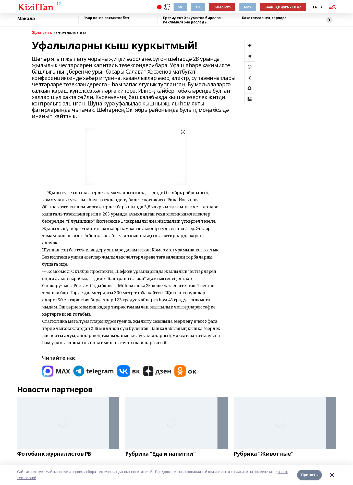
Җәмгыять (42, 33)
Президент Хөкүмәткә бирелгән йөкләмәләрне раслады (193, 20)
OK (198, 7)
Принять (309, 474)
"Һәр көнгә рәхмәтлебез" (107, 18)
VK (180, 7)
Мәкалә (26, 18)
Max (247, 7)
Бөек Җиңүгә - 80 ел (282, 7)
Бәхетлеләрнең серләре (264, 18)
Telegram (222, 7)
